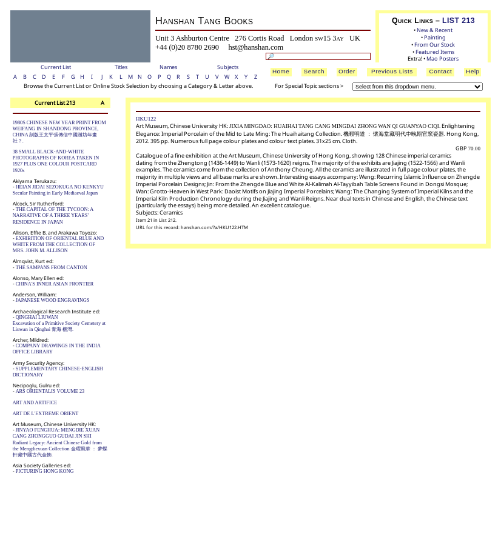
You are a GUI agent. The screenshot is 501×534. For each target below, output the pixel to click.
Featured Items (434, 52)
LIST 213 (458, 20)
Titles (121, 67)
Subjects (227, 67)
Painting (435, 37)
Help (472, 71)
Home (280, 71)
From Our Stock (434, 44)
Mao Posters (442, 58)
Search (314, 71)
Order (346, 71)
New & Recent (434, 30)
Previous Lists (392, 71)
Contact (440, 71)
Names (168, 67)
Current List (56, 67)
